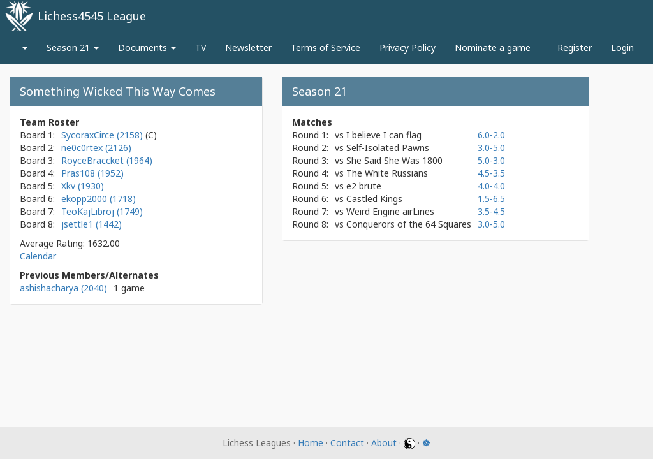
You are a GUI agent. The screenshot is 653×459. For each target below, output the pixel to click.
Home (310, 443)
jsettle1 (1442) (91, 224)
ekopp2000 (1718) (98, 199)
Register (574, 47)
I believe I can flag (384, 135)
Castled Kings (374, 199)
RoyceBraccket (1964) (106, 160)
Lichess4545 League (92, 16)
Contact (347, 443)
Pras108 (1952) (92, 173)
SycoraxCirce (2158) (103, 135)
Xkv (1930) (82, 186)
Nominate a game (493, 47)
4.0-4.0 (491, 186)
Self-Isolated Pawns (387, 148)
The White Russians (387, 173)
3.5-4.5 (491, 211)
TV (200, 47)
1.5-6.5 (491, 199)
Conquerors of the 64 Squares (408, 224)
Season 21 (73, 47)
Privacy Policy (407, 47)
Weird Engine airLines (390, 211)
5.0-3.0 (491, 160)
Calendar (38, 256)
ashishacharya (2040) (63, 288)
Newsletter (248, 47)
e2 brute (363, 186)
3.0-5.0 (491, 148)
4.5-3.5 (491, 173)
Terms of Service (325, 47)
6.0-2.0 (491, 135)
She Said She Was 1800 (394, 160)
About (384, 443)
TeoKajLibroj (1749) (102, 211)
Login (622, 47)
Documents (147, 47)
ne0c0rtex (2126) (96, 148)
